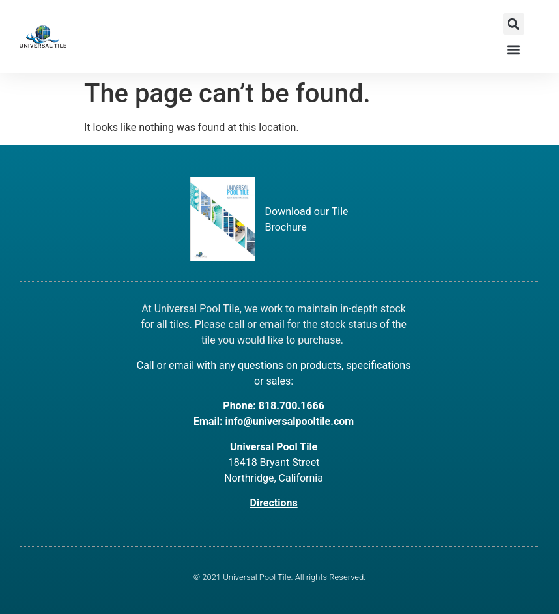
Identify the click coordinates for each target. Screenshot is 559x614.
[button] (513, 24)
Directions (274, 503)
